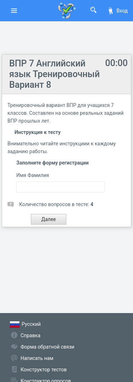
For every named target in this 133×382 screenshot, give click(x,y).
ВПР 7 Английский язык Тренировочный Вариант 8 (54, 74)
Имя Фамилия (32, 175)
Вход (117, 10)
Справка (30, 335)
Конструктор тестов (44, 369)
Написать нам (37, 358)
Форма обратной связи (47, 347)
